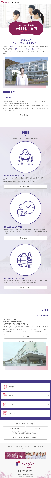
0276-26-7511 (15, 428)
